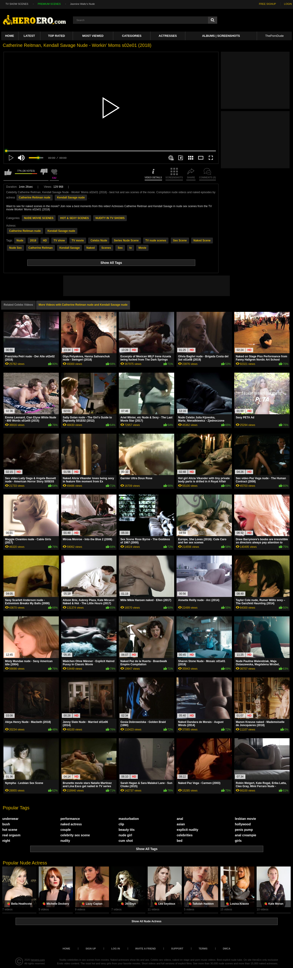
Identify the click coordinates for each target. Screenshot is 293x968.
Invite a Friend (145, 948)
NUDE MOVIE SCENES (39, 218)
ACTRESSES (168, 35)
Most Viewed (92, 35)
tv (130, 247)
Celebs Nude (98, 240)
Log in (115, 948)
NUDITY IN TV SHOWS (110, 218)
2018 (33, 240)
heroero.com (38, 959)
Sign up (91, 948)
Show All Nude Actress (146, 921)
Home (9, 35)
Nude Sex (15, 247)
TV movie (78, 240)
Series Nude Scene (126, 240)
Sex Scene (180, 240)
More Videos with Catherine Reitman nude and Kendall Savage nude (83, 304)
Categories (131, 35)
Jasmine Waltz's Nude (82, 4)
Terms (203, 948)
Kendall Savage (69, 247)
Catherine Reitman (40, 247)
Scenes (106, 247)
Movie (142, 247)
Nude (19, 240)
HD (45, 240)
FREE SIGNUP (267, 4)
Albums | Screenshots (221, 35)
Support (177, 948)
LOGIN (288, 4)
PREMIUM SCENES (49, 4)
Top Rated (56, 35)
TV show (59, 240)
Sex (120, 247)
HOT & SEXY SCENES (74, 218)
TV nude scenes (155, 240)
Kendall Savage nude (71, 197)
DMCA (226, 948)
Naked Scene (202, 240)
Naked (90, 247)
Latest (29, 35)
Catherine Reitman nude (34, 197)
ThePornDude (274, 35)
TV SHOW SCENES (16, 4)
